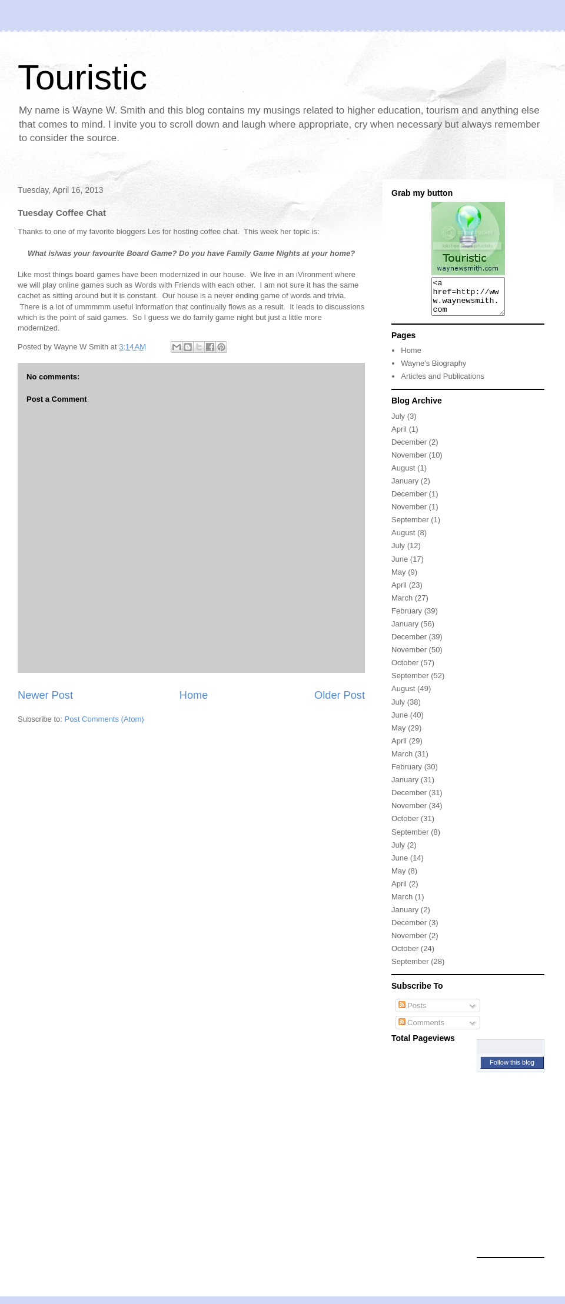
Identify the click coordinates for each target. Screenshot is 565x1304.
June (399, 566)
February (406, 617)
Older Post (339, 695)
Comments (421, 1029)
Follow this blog (512, 1069)
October (404, 669)
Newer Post (45, 695)
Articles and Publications (442, 383)
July (398, 423)
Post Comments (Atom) (104, 719)
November (409, 462)
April (399, 436)
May (398, 579)
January (404, 487)
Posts (412, 1012)
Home (194, 695)
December (409, 449)
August (403, 475)
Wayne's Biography (433, 370)
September (410, 526)
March (402, 605)
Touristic (82, 77)
